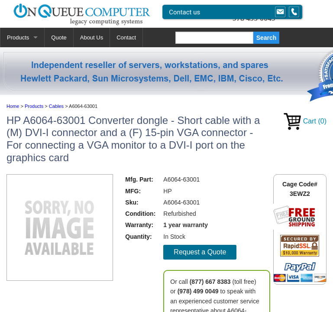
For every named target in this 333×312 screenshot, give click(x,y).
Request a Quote (200, 252)
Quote (58, 37)
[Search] (214, 38)
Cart (305, 121)
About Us (91, 37)
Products (18, 37)
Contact (126, 37)
